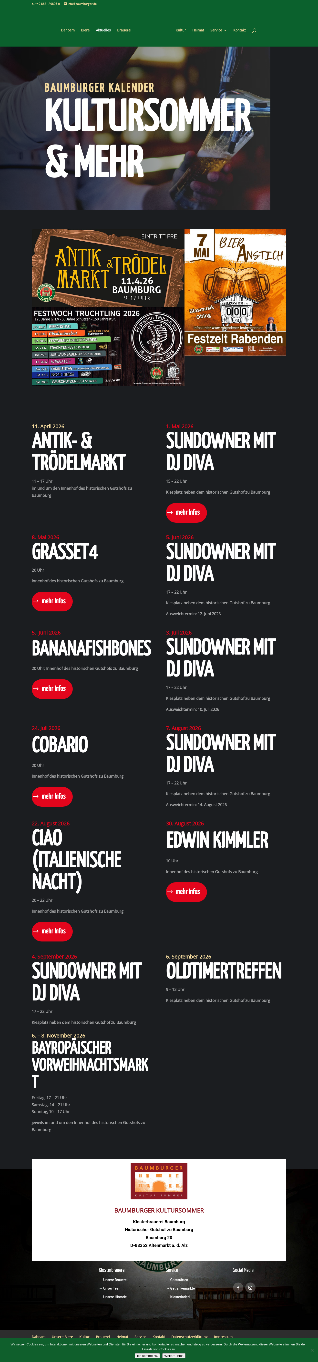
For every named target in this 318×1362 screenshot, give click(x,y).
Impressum (223, 1336)
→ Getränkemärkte (180, 1288)
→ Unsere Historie (113, 1297)
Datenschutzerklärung (189, 1336)
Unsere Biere (62, 1336)
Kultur (179, 29)
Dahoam (69, 29)
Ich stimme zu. (147, 1356)
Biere (87, 29)
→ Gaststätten (177, 1280)
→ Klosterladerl (178, 1297)
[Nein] (311, 1350)
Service (214, 29)
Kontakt (238, 29)
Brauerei (126, 29)
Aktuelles (105, 29)
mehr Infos (188, 512)
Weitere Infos (173, 1356)
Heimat (196, 29)
